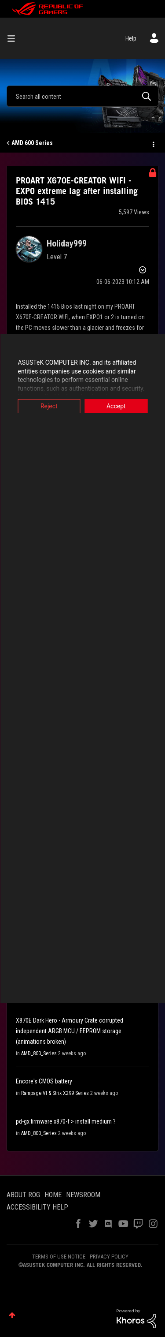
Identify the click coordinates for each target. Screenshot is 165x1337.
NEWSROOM (83, 1195)
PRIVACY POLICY (109, 1256)
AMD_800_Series (39, 1053)
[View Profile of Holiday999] (67, 243)
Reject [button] (49, 406)
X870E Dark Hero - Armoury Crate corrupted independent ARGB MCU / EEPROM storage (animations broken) (69, 1031)
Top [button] (12, 1315)
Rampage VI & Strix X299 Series (55, 1093)
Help (130, 38)
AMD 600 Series (32, 142)
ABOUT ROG (23, 1195)
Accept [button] (116, 406)
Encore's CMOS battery (44, 1081)
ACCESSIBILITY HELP (37, 1207)
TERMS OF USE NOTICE (58, 1256)
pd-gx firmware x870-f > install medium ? (66, 1121)
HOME (53, 1195)
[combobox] (82, 96)
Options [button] (152, 143)
